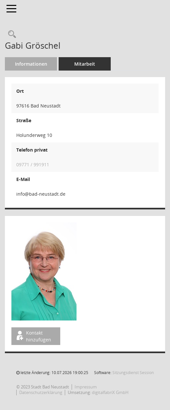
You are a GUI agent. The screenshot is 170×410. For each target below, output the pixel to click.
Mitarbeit (84, 64)
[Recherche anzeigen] (10, 34)
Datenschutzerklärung (40, 392)
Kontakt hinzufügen (33, 336)
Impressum (86, 387)
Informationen (31, 64)
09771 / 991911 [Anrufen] (32, 164)
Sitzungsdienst (133, 372)
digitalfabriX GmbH (110, 392)
